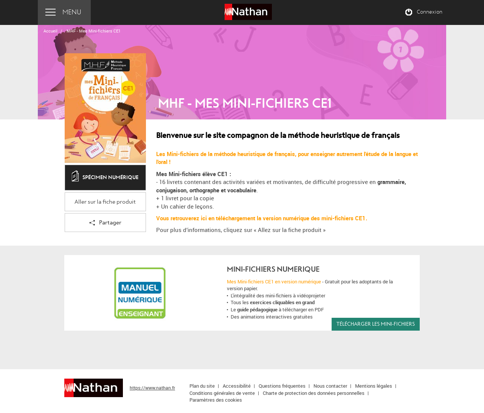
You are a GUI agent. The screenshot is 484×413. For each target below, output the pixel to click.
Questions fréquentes (282, 385)
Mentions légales (373, 385)
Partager (105, 223)
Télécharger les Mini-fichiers (376, 324)
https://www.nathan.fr (152, 388)
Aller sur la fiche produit (105, 202)
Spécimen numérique (105, 178)
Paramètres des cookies (215, 399)
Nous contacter (330, 385)
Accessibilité (237, 385)
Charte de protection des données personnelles (314, 393)
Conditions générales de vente (222, 393)
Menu (71, 12)
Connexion (429, 12)
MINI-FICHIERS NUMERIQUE (273, 269)
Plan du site (202, 385)
